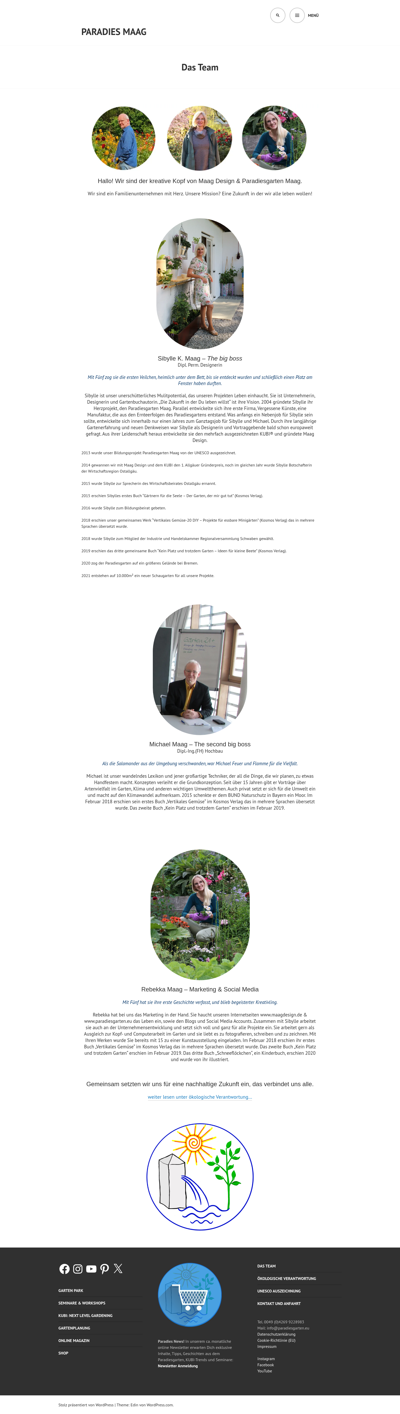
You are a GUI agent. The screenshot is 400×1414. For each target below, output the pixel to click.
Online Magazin (74, 1340)
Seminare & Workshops (81, 1302)
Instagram (266, 1358)
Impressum (267, 1346)
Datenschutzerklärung (276, 1334)
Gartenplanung (74, 1328)
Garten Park (70, 1290)
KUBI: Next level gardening (85, 1315)
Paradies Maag (113, 32)
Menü (313, 15)
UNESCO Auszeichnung (279, 1290)
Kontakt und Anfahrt (279, 1303)
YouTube (264, 1370)
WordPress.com (160, 1404)
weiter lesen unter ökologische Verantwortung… (200, 1097)
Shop (63, 1353)
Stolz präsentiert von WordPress (86, 1404)
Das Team (266, 1265)
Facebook (265, 1364)
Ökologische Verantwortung (286, 1278)
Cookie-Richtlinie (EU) (276, 1340)
